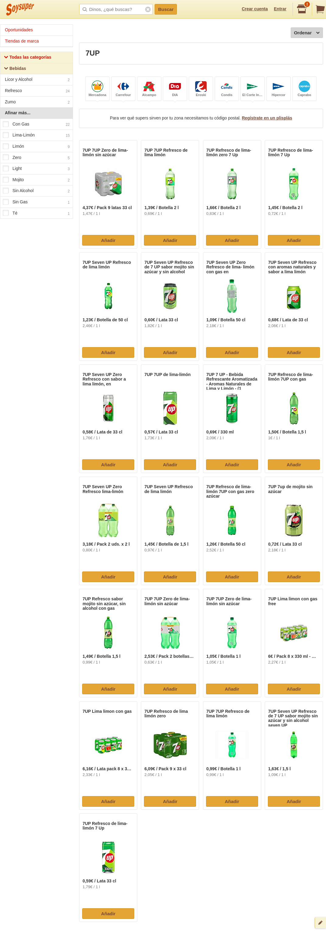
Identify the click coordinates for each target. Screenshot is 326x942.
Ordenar (307, 33)
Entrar (280, 8)
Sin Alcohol (36, 191)
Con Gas (36, 124)
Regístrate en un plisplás (267, 118)
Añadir (108, 240)
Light (36, 168)
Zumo (37, 102)
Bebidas (15, 69)
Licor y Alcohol (37, 80)
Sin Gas (36, 202)
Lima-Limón (36, 135)
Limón (36, 146)
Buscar (166, 9)
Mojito (36, 180)
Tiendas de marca (22, 41)
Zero (36, 157)
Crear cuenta (255, 8)
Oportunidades (19, 29)
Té (36, 213)
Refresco (37, 91)
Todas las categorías (27, 58)
